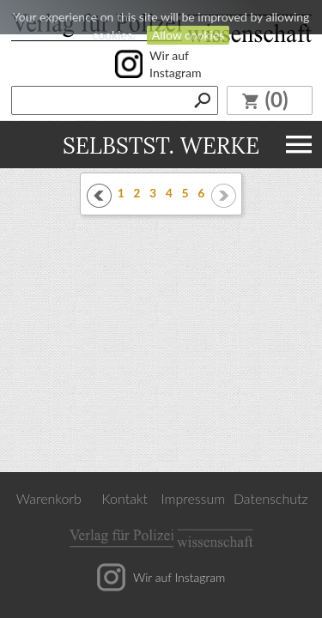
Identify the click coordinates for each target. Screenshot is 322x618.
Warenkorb (49, 498)
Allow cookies (188, 34)
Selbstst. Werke (161, 144)
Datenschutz (271, 498)
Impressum (193, 498)
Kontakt (125, 498)
